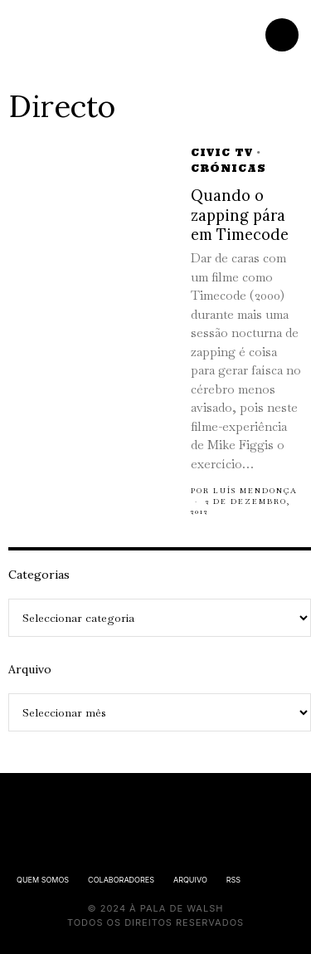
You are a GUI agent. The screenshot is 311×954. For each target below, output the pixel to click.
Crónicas (228, 168)
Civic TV (222, 152)
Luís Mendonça (255, 491)
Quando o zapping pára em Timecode (240, 215)
